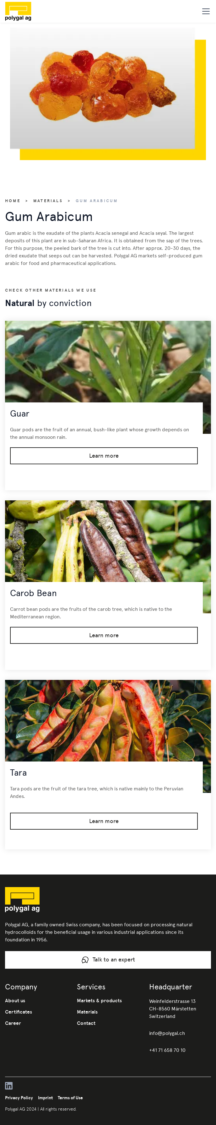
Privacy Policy (19, 1097)
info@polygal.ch (167, 1033)
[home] (28, 11)
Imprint (45, 1097)
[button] (204, 11)
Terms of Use (70, 1097)
